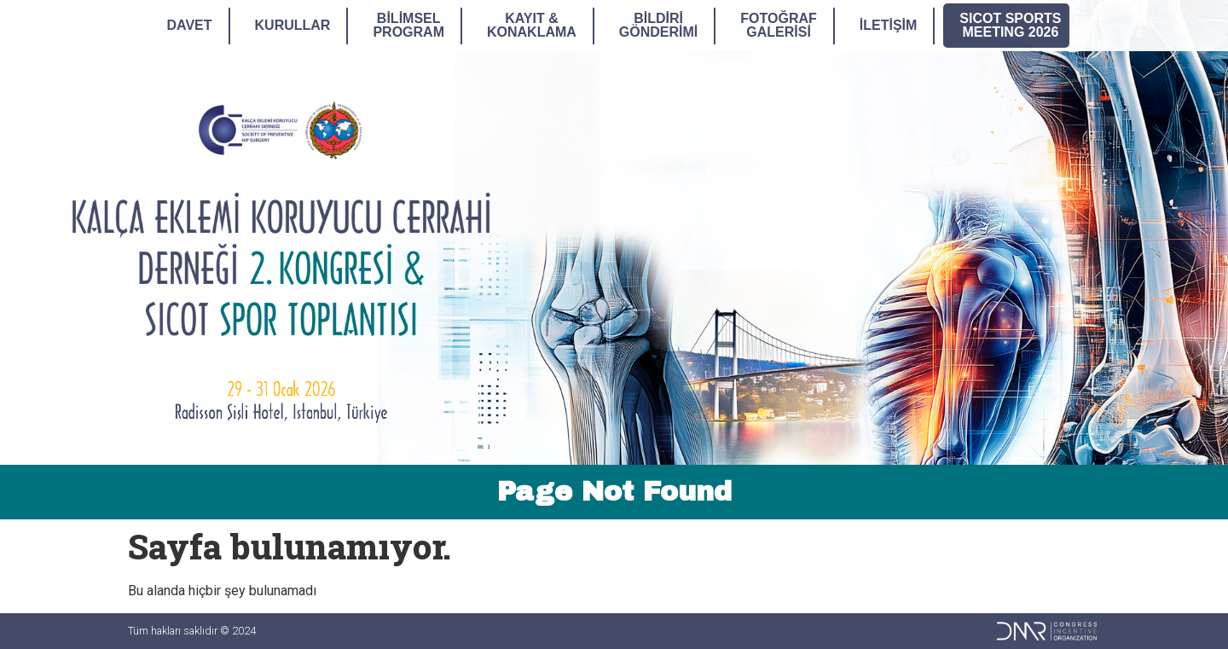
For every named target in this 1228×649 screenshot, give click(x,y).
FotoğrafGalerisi (778, 25)
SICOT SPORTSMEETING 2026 (1010, 25)
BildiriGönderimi (658, 25)
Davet (189, 25)
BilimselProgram (408, 25)
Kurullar (293, 25)
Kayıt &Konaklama (531, 25)
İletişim (889, 25)
